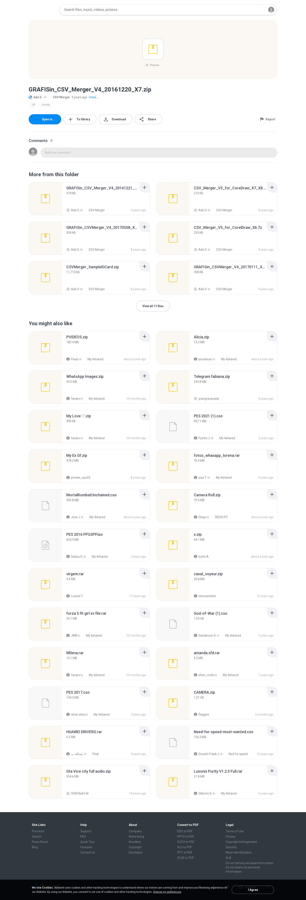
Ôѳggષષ (201, 714)
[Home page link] (42, 10)
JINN (71, 635)
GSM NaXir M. (77, 793)
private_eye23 (78, 477)
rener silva (75, 714)
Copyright (135, 847)
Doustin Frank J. (207, 754)
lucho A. (201, 556)
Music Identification (239, 852)
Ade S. (35, 97)
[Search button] (259, 10)
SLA (228, 857)
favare (73, 398)
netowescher (205, 596)
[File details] (45, 198)
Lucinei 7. (74, 596)
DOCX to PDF (185, 842)
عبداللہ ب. (75, 754)
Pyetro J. (202, 438)
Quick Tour (87, 842)
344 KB (46, 104)
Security (231, 847)
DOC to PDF (185, 831)
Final (93, 754)
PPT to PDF (184, 852)
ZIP (33, 104)
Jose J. (73, 517)
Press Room (40, 842)
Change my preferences (167, 891)
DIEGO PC (219, 517)
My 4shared (93, 359)
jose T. (200, 477)
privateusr (203, 359)
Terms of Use (235, 831)
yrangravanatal (206, 398)
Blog (35, 847)
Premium (38, 831)
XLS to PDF (184, 847)
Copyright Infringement (241, 842)
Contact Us (87, 852)
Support (85, 831)
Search (36, 836)
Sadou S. (74, 556)
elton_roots (204, 675)
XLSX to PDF (185, 857)
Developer (135, 852)
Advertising (136, 836)
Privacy (230, 836)
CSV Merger (59, 97)
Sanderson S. (205, 635)
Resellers (135, 842)
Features (86, 847)
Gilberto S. (203, 793)
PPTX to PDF (185, 836)
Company (135, 831)
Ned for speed (236, 754)
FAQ (83, 836)
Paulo (72, 359)
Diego (200, 517)
